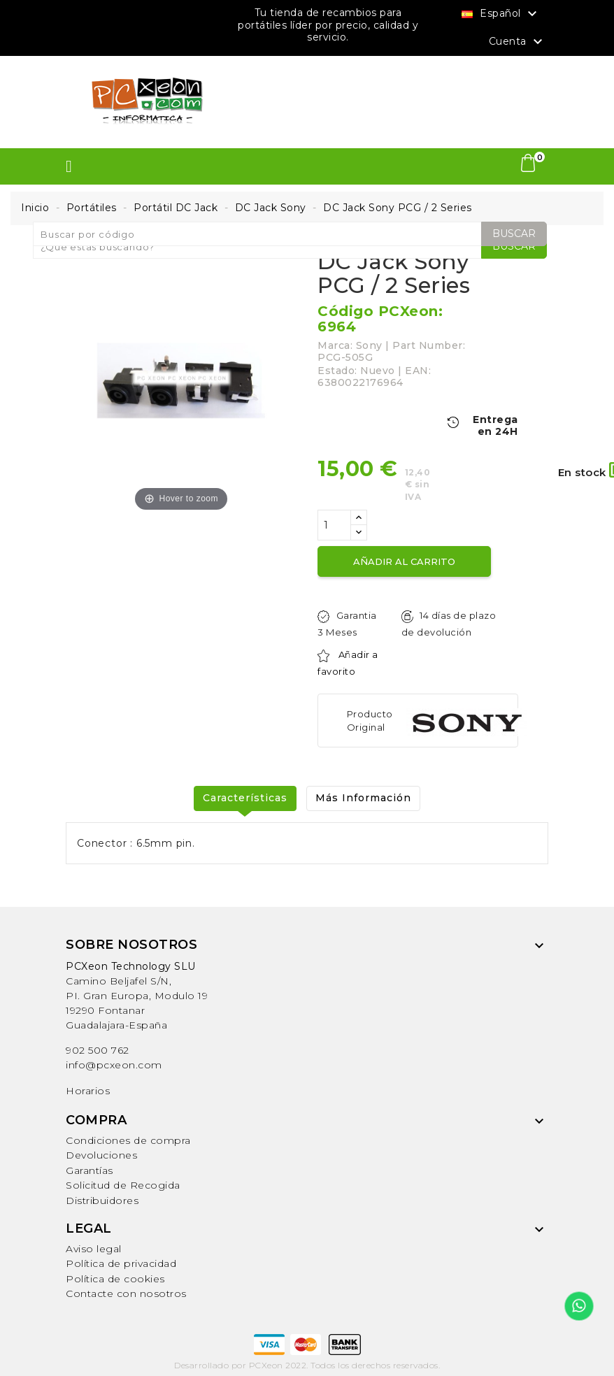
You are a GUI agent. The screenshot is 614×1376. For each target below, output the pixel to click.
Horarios (88, 1090)
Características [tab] (245, 797)
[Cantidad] (334, 525)
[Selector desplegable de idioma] (501, 13)
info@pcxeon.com (114, 1065)
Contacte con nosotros (126, 1293)
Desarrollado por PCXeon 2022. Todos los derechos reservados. (307, 1365)
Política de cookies (115, 1279)
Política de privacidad (121, 1263)
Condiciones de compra (128, 1140)
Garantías (89, 1170)
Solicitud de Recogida (123, 1185)
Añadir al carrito (404, 561)
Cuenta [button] (518, 42)
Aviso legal (94, 1248)
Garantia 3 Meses (347, 624)
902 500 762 (97, 1050)
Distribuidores (102, 1200)
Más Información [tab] (363, 797)
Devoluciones (101, 1155)
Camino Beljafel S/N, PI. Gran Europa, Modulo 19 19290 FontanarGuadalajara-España (137, 995)
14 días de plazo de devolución (448, 624)
